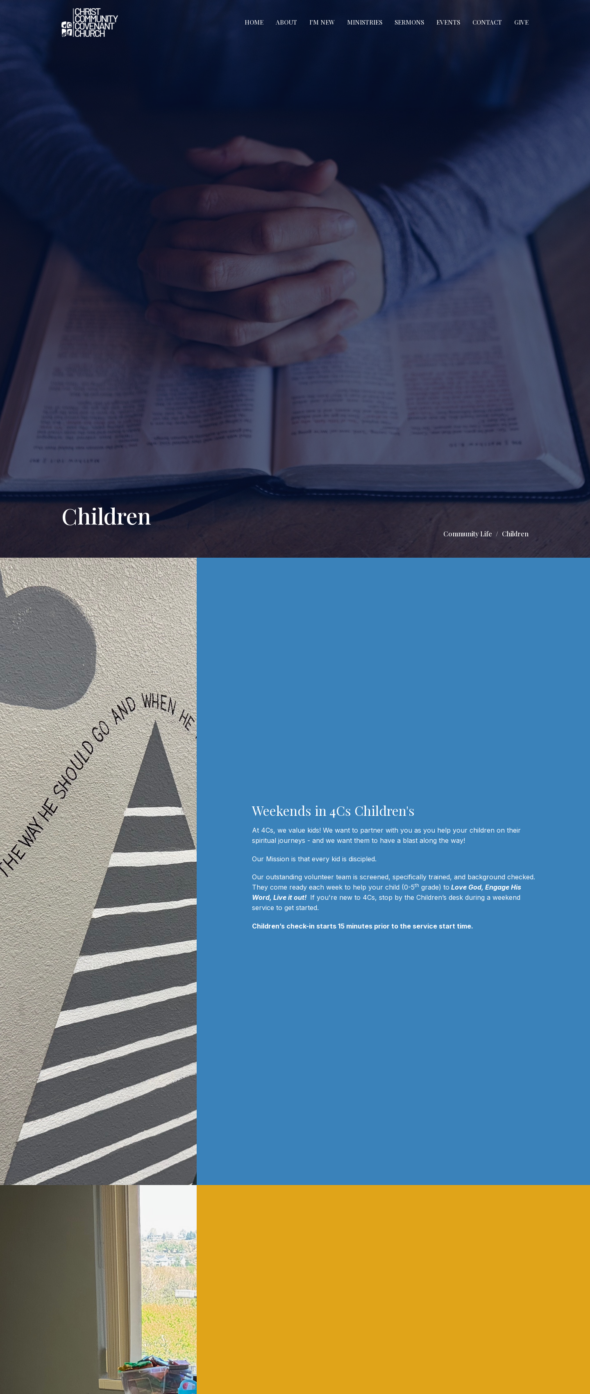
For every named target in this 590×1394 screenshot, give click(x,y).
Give (521, 22)
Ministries (364, 22)
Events (448, 22)
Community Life (467, 533)
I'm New (322, 22)
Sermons (409, 22)
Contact (487, 22)
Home (254, 22)
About (286, 22)
